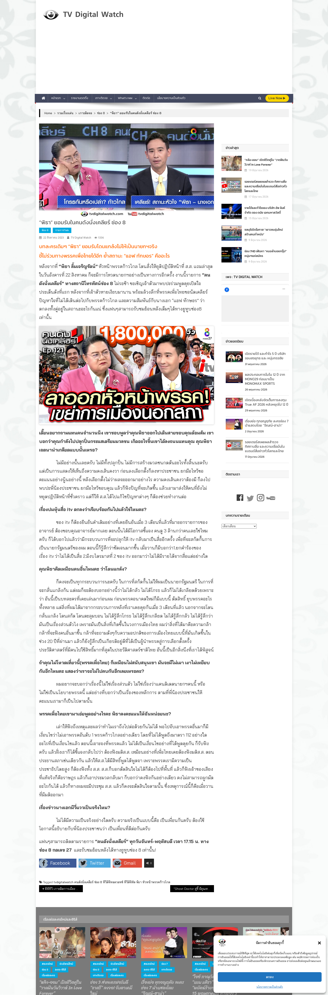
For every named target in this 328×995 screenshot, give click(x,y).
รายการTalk (62, 230)
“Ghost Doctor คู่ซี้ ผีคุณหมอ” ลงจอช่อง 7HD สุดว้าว (194, 889)
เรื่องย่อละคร (48, 975)
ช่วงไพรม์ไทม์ (66, 964)
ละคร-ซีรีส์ (60, 970)
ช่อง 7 (164, 964)
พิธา (139, 882)
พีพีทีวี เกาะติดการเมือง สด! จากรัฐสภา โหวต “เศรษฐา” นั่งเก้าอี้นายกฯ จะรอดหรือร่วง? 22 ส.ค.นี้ (64, 889)
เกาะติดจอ (101, 98)
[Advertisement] (164, 62)
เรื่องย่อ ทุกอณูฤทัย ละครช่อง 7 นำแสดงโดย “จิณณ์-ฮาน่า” (266, 423)
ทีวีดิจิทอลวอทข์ (113, 882)
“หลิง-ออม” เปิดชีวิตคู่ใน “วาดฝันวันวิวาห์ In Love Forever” (266, 162)
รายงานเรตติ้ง (79, 98)
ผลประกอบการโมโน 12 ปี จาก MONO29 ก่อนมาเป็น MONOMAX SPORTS (265, 379)
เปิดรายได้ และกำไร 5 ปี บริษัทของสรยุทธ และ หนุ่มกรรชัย (265, 356)
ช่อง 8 (45, 230)
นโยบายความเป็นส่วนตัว (269, 986)
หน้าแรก (56, 98)
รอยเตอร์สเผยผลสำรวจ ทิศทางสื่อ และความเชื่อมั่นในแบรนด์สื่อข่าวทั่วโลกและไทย (266, 186)
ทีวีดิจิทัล (129, 882)
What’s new (125, 98)
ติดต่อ (146, 98)
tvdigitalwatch (63, 882)
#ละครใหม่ (47, 964)
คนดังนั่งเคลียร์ (84, 882)
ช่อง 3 (45, 970)
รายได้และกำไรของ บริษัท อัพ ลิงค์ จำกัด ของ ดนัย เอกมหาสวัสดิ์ (265, 210)
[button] (319, 943)
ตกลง (270, 977)
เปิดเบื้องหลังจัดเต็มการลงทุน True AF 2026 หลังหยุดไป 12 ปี (266, 402)
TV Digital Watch (81, 237)
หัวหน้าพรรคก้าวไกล (156, 882)
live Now (276, 98)
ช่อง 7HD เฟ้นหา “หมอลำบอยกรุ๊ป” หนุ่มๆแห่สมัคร (266, 253)
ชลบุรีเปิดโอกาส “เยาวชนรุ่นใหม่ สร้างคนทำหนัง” (264, 231)
